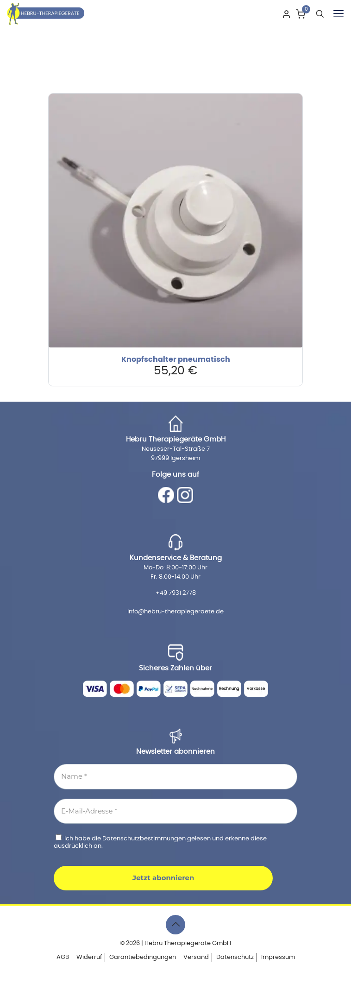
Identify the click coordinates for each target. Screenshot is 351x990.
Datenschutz (235, 957)
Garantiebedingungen (142, 957)
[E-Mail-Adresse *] (175, 811)
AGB (62, 957)
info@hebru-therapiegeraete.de (175, 612)
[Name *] (175, 776)
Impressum (278, 957)
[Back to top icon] (175, 924)
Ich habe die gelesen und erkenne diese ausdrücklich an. (160, 841)
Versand (196, 957)
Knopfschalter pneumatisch (175, 359)
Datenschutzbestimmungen (144, 839)
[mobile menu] (338, 14)
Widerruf (89, 957)
